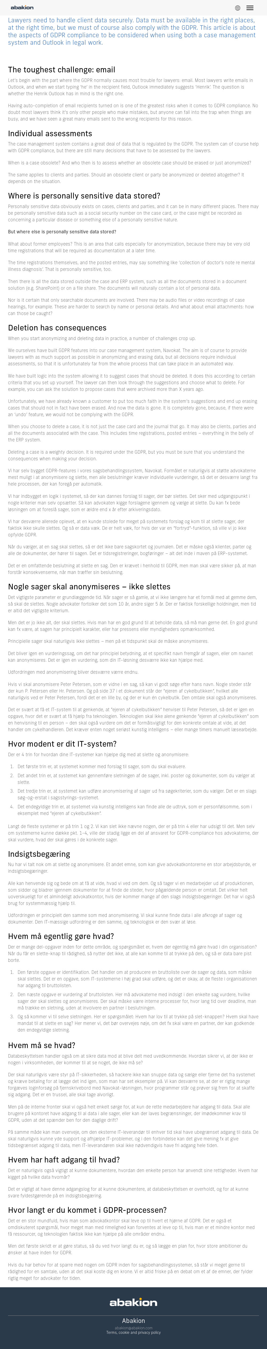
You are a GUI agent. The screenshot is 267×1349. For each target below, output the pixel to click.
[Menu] (252, 9)
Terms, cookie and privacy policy (133, 1333)
